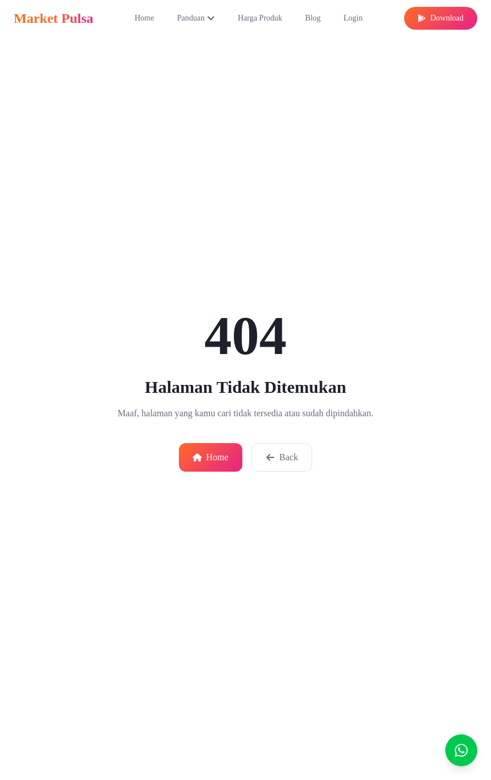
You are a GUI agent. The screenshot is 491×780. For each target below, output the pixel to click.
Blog (313, 18)
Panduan (196, 18)
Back (282, 457)
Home (144, 18)
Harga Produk (260, 18)
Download (441, 18)
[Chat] (461, 750)
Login (353, 18)
